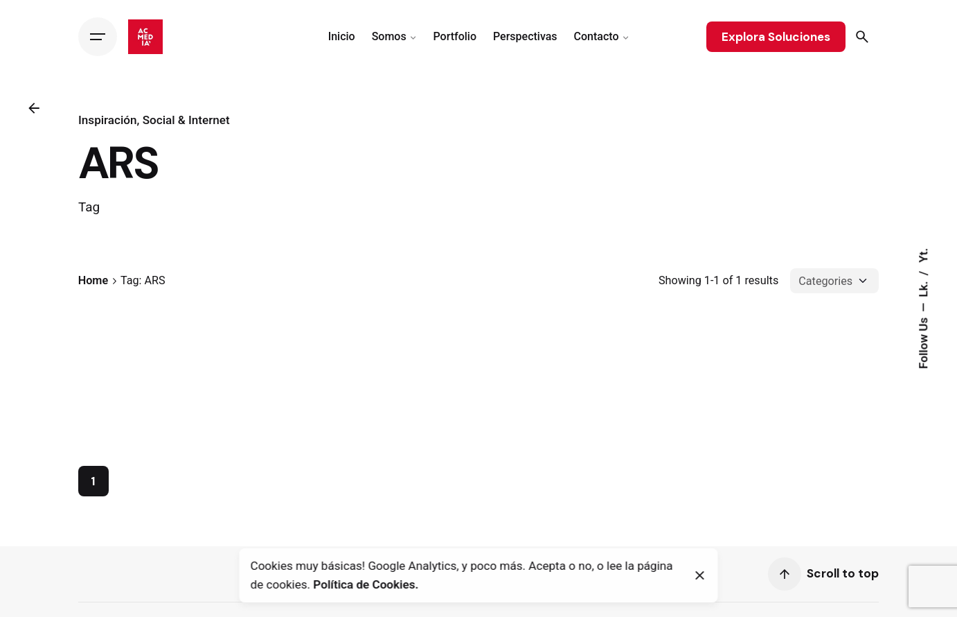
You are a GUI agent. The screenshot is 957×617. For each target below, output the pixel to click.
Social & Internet (185, 120)
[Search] (862, 36)
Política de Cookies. (365, 584)
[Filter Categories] (834, 280)
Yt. (923, 255)
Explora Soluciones (776, 36)
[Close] (700, 575)
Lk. (923, 287)
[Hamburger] (97, 36)
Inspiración (107, 120)
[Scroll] (784, 579)
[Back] (34, 108)
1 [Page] (93, 486)
